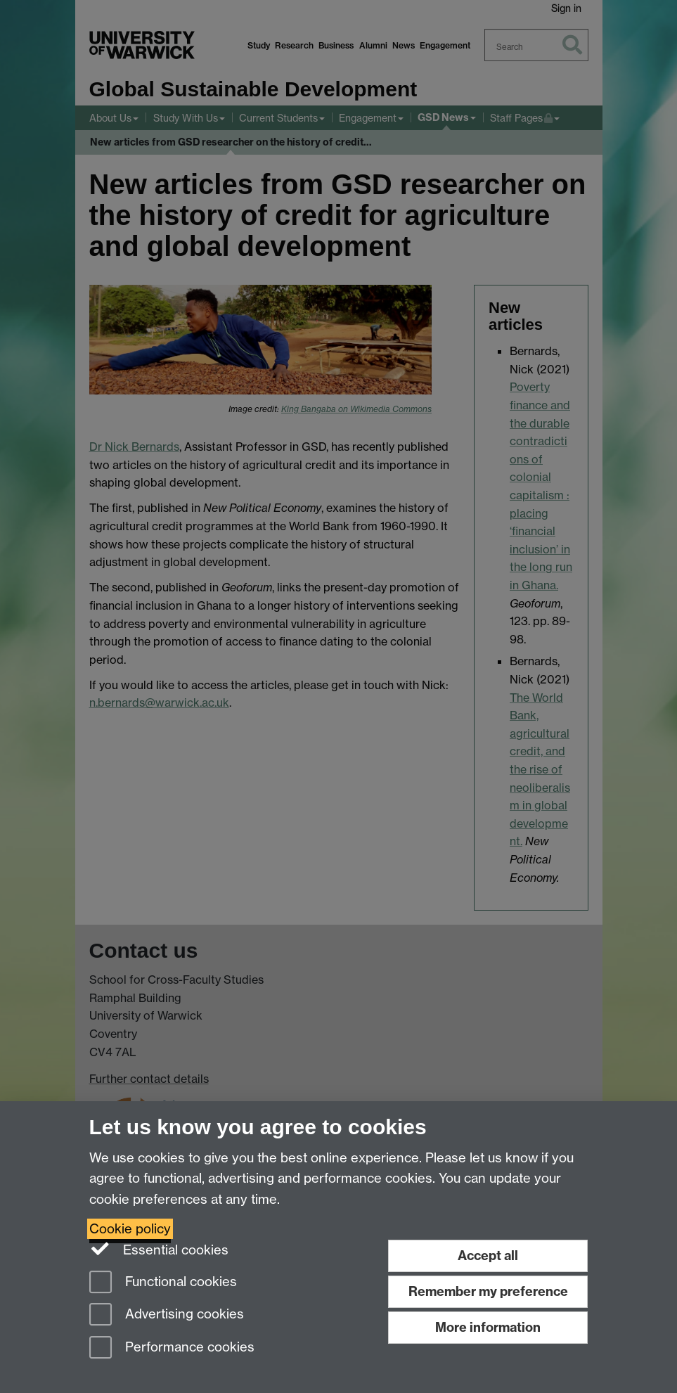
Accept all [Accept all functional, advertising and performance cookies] (488, 1255)
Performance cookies (171, 1348)
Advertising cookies (166, 1315)
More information (488, 1327)
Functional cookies (163, 1283)
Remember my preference (488, 1291)
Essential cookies (159, 1249)
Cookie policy (130, 1229)
